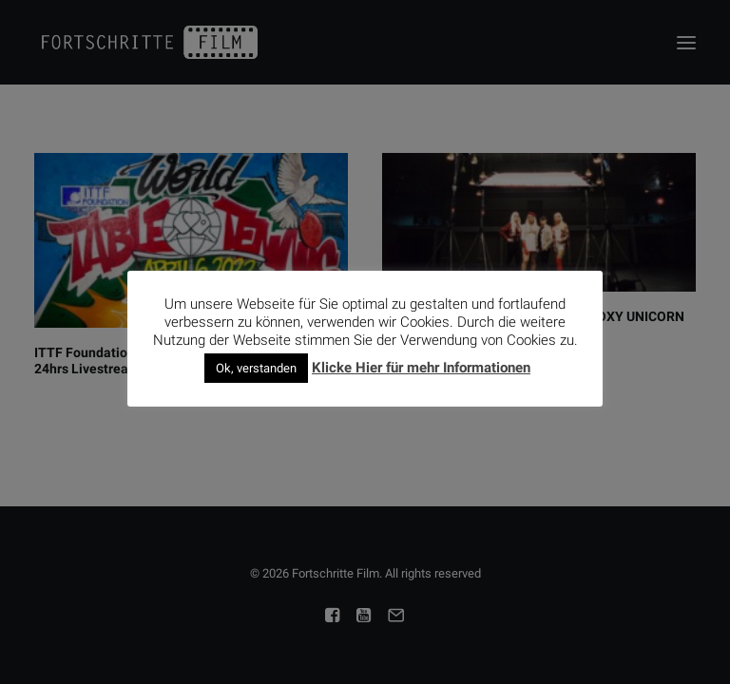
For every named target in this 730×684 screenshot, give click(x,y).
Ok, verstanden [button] (256, 368)
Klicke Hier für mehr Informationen (421, 367)
